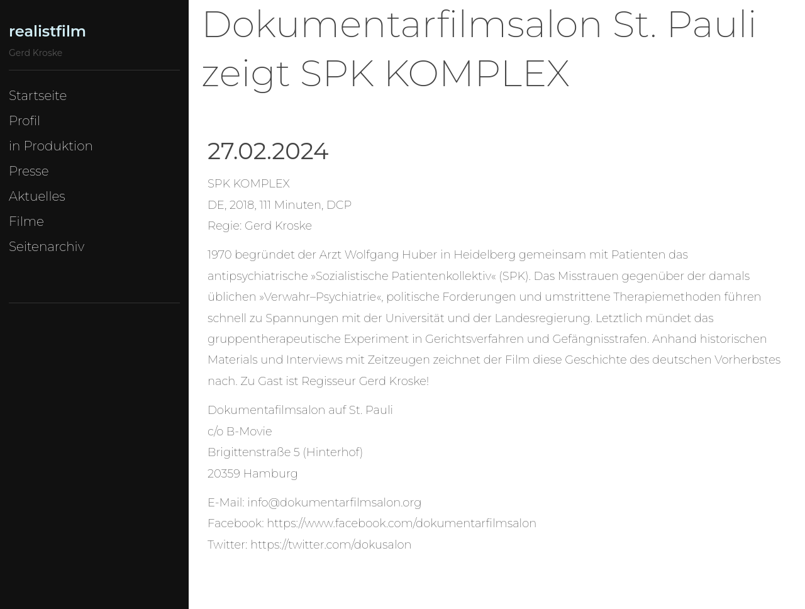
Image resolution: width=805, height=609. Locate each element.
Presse (29, 171)
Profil (24, 120)
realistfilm (47, 31)
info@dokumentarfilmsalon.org (334, 503)
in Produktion (51, 146)
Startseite (38, 95)
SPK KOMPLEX (249, 184)
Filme (26, 221)
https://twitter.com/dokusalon (331, 545)
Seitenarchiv (46, 246)
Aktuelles (37, 196)
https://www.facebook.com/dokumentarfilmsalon (401, 523)
